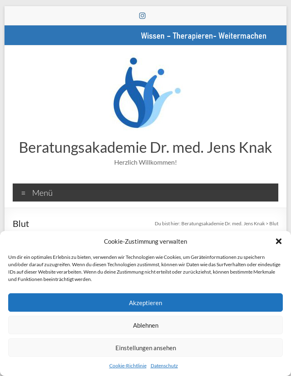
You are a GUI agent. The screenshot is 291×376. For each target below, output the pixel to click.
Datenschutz (164, 365)
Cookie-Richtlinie (128, 365)
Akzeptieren (145, 302)
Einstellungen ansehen (145, 347)
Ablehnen (145, 325)
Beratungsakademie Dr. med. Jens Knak (145, 147)
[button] (279, 241)
